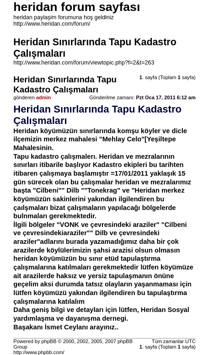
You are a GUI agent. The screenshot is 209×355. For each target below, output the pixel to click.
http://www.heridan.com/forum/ (51, 24)
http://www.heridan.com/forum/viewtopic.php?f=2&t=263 (83, 62)
